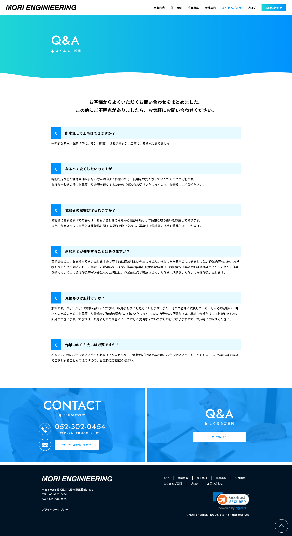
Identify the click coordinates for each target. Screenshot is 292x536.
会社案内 (210, 7)
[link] (231, 500)
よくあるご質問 (232, 7)
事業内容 (159, 7)
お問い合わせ (273, 8)
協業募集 (193, 7)
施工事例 (176, 7)
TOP (166, 478)
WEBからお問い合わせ (76, 445)
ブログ (251, 7)
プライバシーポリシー (55, 509)
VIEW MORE (219, 437)
